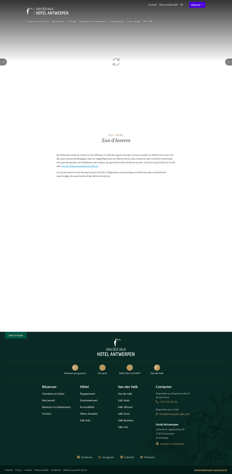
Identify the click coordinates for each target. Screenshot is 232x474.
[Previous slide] (3, 62)
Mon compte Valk (168, 4)
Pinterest (147, 457)
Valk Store (124, 413)
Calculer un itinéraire (170, 443)
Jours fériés (133, 21)
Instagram (106, 457)
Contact (152, 4)
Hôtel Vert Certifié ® (129, 369)
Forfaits (72, 21)
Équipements (87, 393)
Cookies (28, 470)
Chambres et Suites (38, 21)
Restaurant (58, 21)
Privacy (18, 470)
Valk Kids (85, 420)
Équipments (117, 21)
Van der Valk (157, 369)
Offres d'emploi (88, 413)
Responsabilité (42, 470)
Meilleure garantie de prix (75, 470)
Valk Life (123, 427)
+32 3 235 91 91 (166, 402)
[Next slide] (228, 62)
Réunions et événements (93, 21)
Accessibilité (87, 407)
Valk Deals (124, 400)
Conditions (56, 470)
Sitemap (9, 470)
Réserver (197, 4)
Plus (147, 21)
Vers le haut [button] (16, 335)
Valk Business (126, 420)
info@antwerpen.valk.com (173, 414)
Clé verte (102, 369)
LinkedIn (127, 457)
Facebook (84, 457)
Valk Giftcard (125, 407)
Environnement (89, 400)
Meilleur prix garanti (75, 369)
